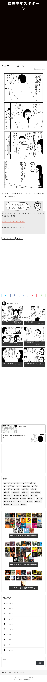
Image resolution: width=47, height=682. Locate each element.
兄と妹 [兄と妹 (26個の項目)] (34, 489)
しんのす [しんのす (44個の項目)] (18, 483)
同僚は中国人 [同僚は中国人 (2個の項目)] (36, 492)
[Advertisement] (23, 36)
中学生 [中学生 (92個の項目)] (35, 486)
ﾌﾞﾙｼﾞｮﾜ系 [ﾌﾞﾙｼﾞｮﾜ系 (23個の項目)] (15, 504)
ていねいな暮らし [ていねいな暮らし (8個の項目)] (29, 483)
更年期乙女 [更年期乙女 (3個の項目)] (14, 498)
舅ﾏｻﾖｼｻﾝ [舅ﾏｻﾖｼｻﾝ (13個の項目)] (22, 501)
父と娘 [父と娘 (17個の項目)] (40, 498)
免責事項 (31, 677)
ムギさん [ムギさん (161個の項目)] (27, 486)
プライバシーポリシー (19, 677)
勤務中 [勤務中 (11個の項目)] (7, 492)
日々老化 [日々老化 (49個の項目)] (34, 495)
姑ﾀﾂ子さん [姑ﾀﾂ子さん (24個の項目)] (8, 495)
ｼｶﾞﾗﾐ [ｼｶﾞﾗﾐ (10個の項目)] (7, 504)
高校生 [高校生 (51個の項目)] (31, 501)
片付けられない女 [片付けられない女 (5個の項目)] (10, 501)
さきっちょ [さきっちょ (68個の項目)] (8, 483)
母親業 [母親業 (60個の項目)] (24, 498)
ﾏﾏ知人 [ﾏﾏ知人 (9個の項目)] (24, 504)
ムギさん (5, 238)
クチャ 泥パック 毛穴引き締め (13, 222)
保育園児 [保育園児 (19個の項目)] (25, 489)
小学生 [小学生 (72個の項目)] (26, 495)
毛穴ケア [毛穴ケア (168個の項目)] (32, 498)
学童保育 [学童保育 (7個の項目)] (18, 495)
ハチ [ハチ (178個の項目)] (19, 486)
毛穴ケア (20, 238)
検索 (4, 660)
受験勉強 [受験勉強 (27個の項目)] (25, 492)
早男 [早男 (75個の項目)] (6, 498)
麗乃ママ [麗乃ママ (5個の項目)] (39, 501)
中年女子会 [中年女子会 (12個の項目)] (8, 489)
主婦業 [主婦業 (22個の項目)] (17, 489)
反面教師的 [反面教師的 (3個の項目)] (16, 492)
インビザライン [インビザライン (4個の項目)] (10, 486)
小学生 (13, 238)
